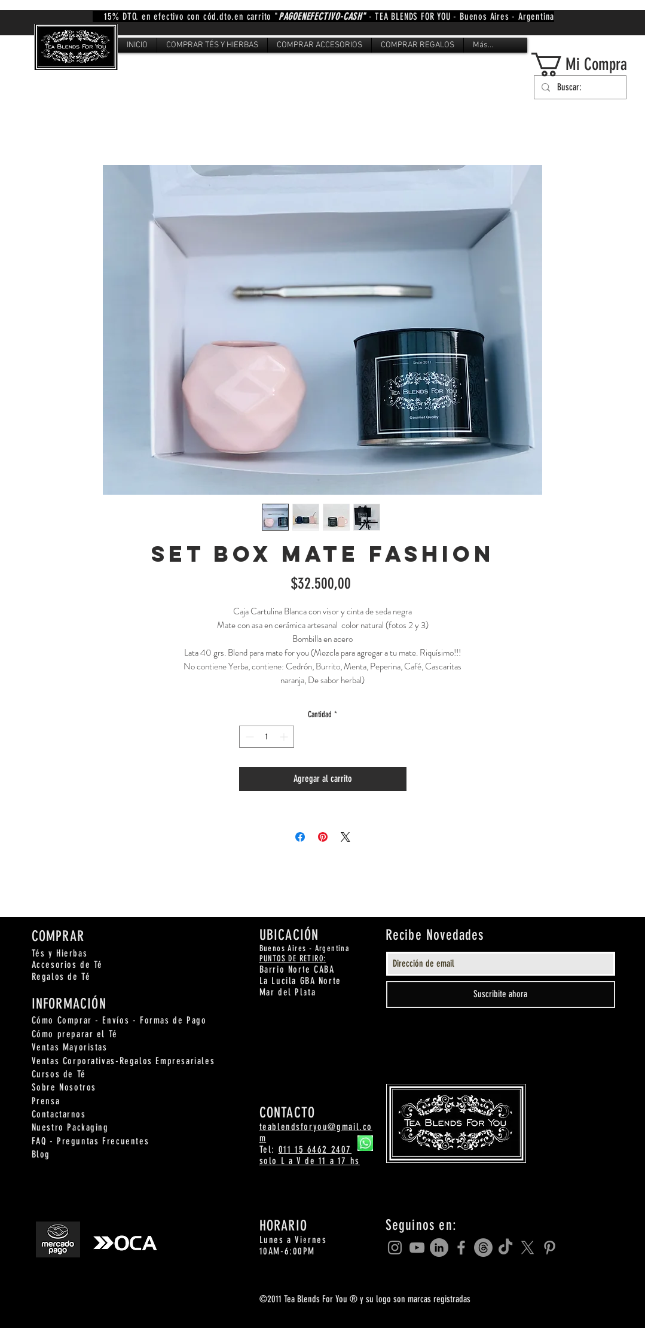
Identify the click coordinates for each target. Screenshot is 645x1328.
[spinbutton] (266, 736)
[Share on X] (345, 837)
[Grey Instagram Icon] (395, 1247)
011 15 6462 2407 (315, 1149)
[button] (212, 45)
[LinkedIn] (439, 1247)
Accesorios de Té (67, 964)
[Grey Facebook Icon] (461, 1247)
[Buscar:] (579, 87)
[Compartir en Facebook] (300, 837)
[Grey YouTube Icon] (417, 1247)
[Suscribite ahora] (500, 994)
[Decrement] (248, 736)
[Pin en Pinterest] (323, 837)
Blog (41, 1154)
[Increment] (284, 736)
